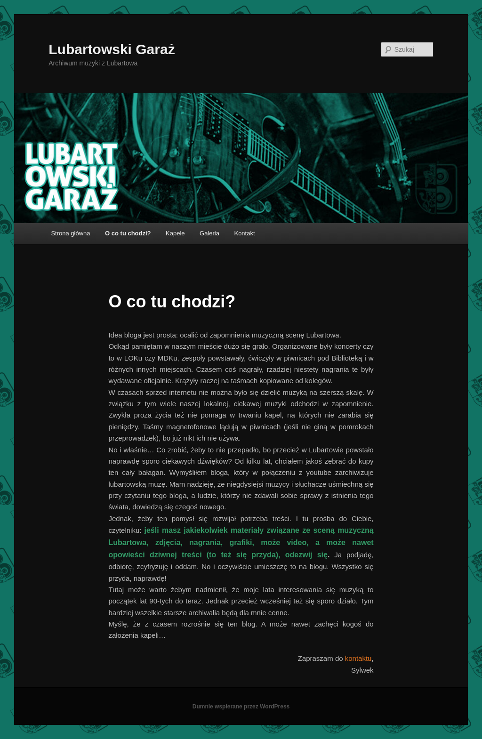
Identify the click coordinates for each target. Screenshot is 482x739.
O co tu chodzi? (128, 233)
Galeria (209, 233)
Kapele (175, 233)
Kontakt (244, 233)
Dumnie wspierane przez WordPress (241, 706)
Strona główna (70, 233)
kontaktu (358, 658)
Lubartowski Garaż (111, 49)
